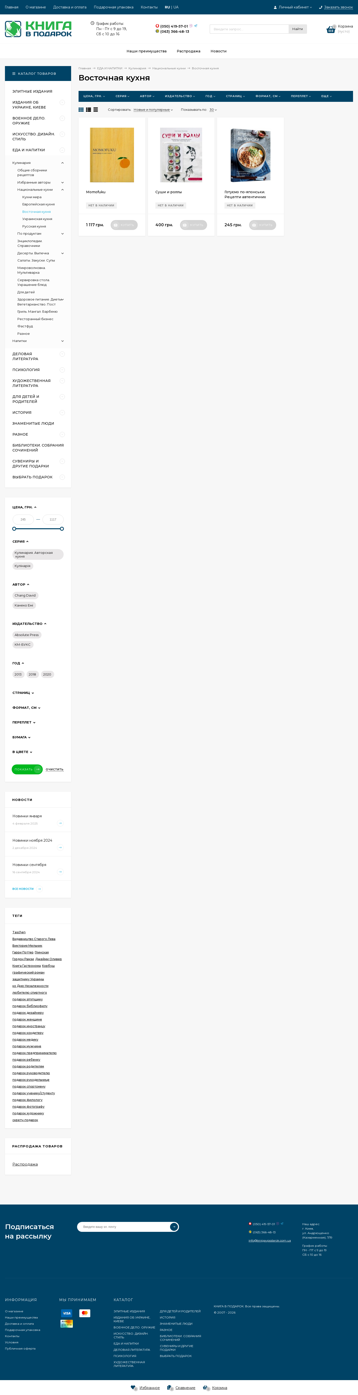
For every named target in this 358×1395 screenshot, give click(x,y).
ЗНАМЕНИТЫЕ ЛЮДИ (176, 1323)
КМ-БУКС (23, 644)
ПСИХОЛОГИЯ (125, 1356)
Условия (11, 1342)
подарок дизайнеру (28, 1013)
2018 (32, 674)
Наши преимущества (21, 1317)
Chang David (25, 595)
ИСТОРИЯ (167, 1317)
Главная (11, 7)
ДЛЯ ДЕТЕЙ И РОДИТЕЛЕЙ (180, 1311)
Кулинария (21, 163)
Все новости (27, 889)
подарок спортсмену (28, 1086)
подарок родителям (28, 1066)
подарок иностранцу (28, 1026)
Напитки (19, 341)
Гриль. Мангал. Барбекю (37, 311)
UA (176, 7)
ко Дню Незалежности (30, 986)
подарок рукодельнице (30, 1080)
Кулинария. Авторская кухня (34, 555)
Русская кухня (34, 226)
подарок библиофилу (29, 1006)
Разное (23, 334)
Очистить (55, 769)
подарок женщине (27, 1019)
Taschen (19, 932)
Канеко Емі (24, 605)
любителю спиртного (29, 992)
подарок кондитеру (28, 1033)
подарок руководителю (31, 1073)
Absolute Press (27, 635)
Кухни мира (32, 197)
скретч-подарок (25, 1120)
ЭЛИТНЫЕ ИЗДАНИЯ (129, 1311)
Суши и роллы (168, 192)
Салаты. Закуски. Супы (36, 260)
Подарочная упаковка (114, 7)
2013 (18, 674)
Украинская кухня (37, 219)
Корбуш (48, 966)
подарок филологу (27, 1100)
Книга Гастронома (26, 966)
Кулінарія (22, 566)
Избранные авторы (33, 182)
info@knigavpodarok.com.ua (270, 1240)
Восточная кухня (36, 212)
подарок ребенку (26, 1059)
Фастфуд (25, 326)
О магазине (36, 7)
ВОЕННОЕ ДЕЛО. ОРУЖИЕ (134, 1327)
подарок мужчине (26, 1046)
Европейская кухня (38, 204)
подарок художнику (28, 1113)
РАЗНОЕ (166, 1330)
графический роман (28, 972)
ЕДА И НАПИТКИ (126, 1343)
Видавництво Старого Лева (33, 939)
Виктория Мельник (27, 945)
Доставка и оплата (70, 7)
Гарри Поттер (23, 952)
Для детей (26, 292)
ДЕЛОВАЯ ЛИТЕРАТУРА (132, 1350)
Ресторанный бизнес (35, 319)
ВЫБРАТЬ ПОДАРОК (176, 1356)
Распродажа (25, 1164)
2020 (47, 674)
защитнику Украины (28, 979)
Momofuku (95, 192)
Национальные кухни (35, 189)
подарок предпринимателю (34, 1053)
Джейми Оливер (48, 959)
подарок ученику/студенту (33, 1093)
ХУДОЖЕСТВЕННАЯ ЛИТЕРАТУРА (129, 1364)
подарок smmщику (27, 999)
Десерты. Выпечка (33, 253)
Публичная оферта (20, 1348)
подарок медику (25, 1039)
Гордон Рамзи (23, 959)
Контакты (149, 7)
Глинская (42, 952)
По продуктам (29, 233)
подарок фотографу (28, 1106)
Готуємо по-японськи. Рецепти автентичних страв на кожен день (245, 197)
